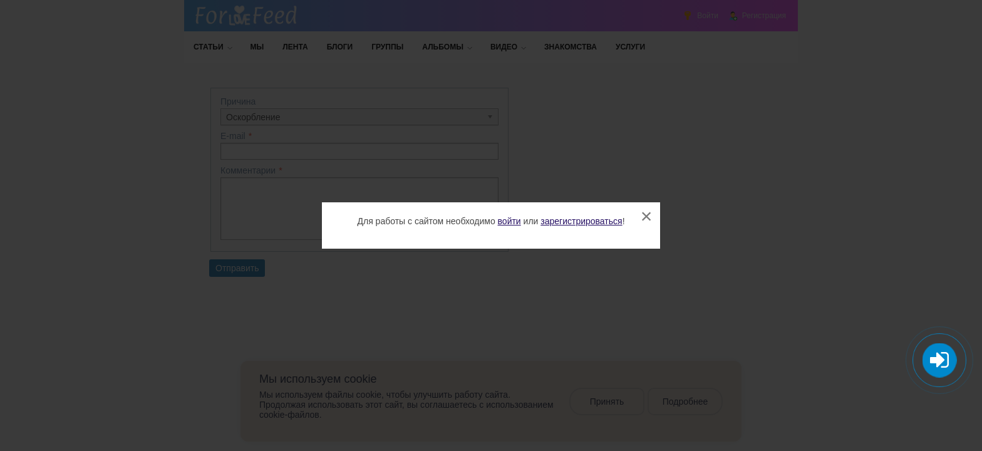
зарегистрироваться (581, 221)
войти (509, 221)
